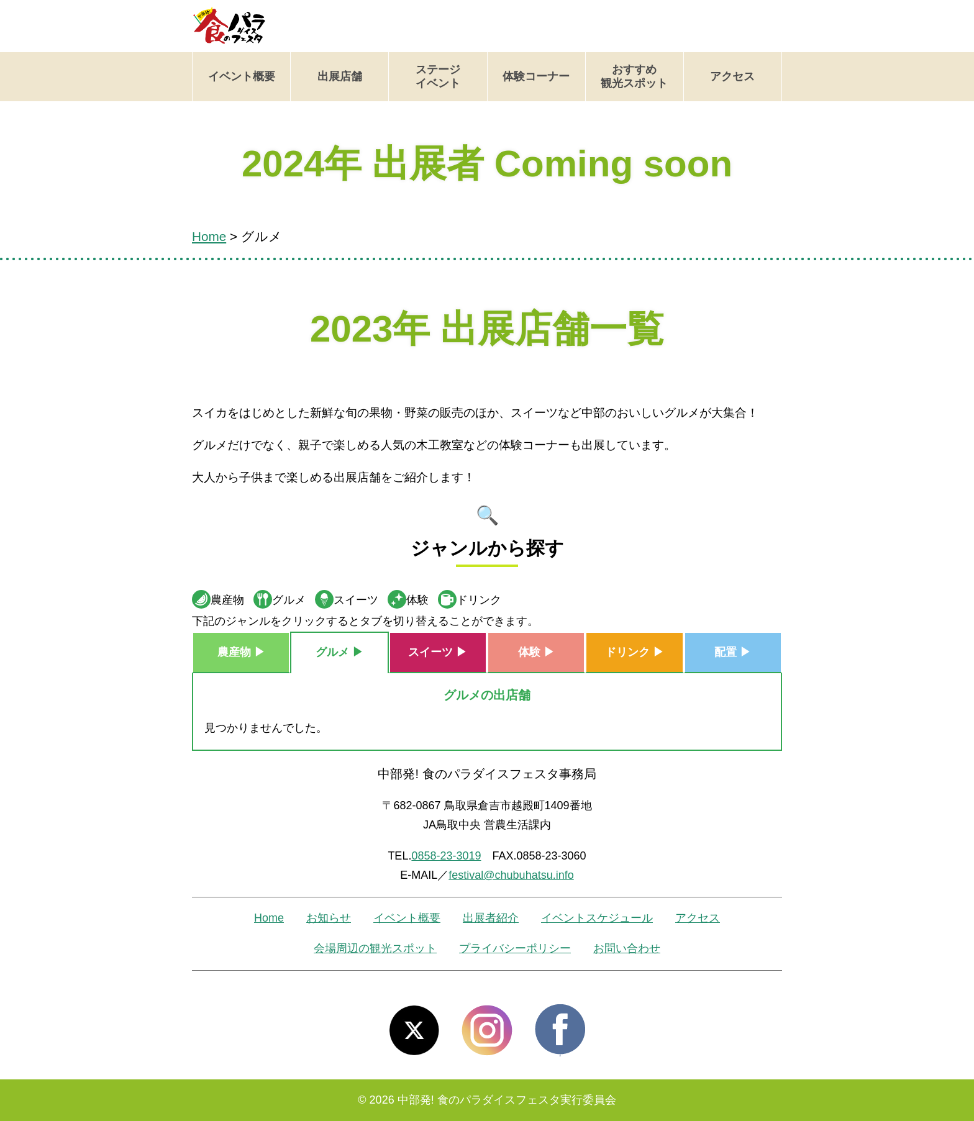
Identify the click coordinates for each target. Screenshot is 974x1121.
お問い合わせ (626, 948)
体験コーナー (536, 76)
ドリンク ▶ (634, 652)
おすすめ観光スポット (634, 76)
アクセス (732, 76)
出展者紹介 (491, 918)
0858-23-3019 (446, 856)
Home (269, 918)
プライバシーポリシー (515, 948)
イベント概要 (241, 76)
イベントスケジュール (597, 918)
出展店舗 (339, 76)
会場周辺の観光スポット (375, 948)
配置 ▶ (732, 652)
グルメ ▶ (339, 652)
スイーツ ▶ (437, 652)
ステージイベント (438, 76)
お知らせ (328, 918)
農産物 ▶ (241, 652)
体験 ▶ (536, 652)
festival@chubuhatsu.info (510, 875)
